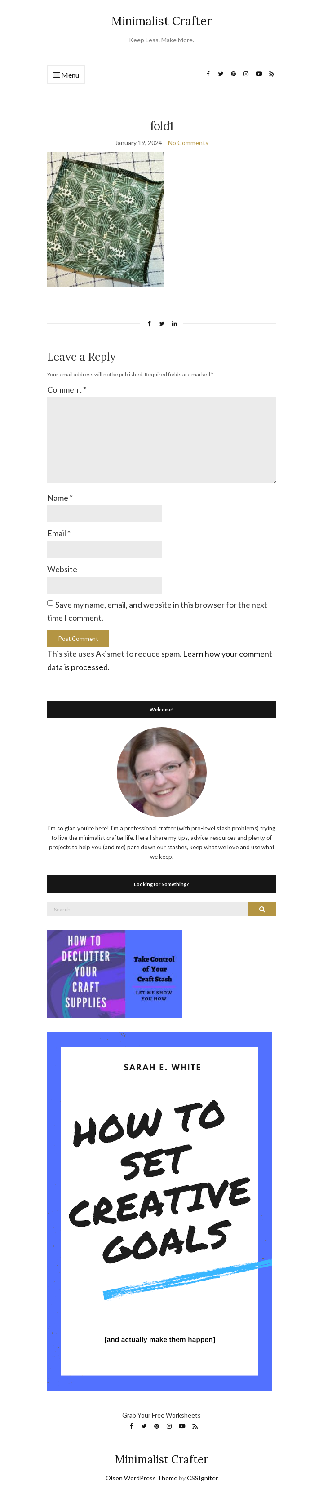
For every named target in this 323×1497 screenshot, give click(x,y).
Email (59, 533)
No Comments (188, 142)
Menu (66, 75)
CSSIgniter (202, 1478)
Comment (66, 389)
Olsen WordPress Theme (141, 1478)
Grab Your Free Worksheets (161, 1415)
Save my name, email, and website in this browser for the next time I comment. (157, 611)
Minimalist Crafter (161, 20)
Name (60, 498)
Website (62, 569)
